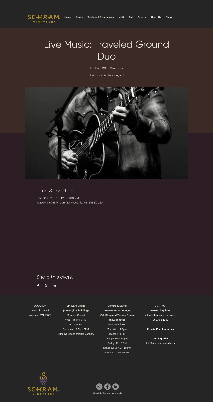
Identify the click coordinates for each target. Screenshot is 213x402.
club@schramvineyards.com (160, 343)
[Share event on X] (46, 285)
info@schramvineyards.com (160, 315)
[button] (121, 17)
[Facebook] (107, 386)
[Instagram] (99, 386)
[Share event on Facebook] (38, 285)
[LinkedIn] (115, 386)
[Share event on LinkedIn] (54, 285)
